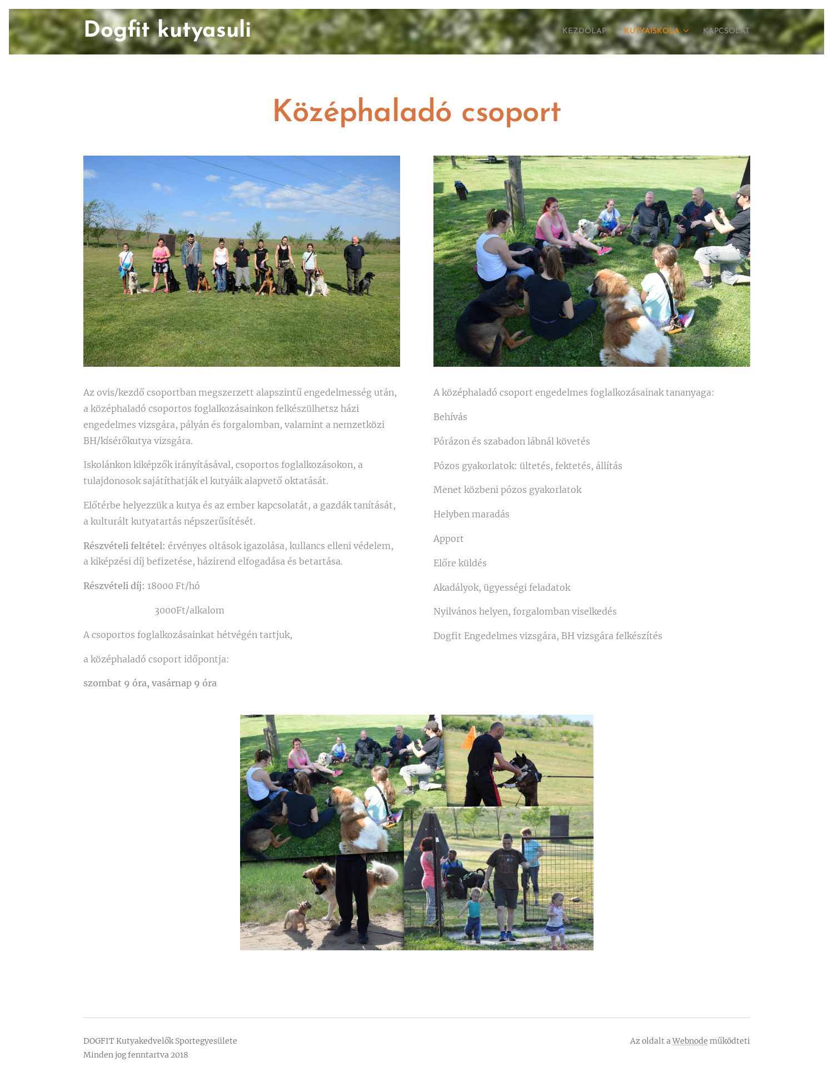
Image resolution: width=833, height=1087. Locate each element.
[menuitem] (568, 32)
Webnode (690, 1041)
